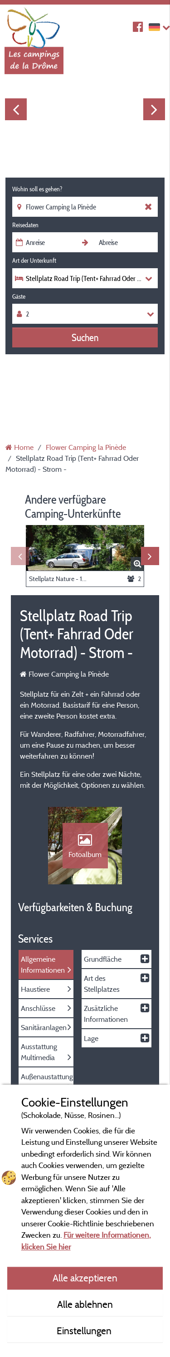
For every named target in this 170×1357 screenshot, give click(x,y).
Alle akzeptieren (85, 1278)
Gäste (18, 296)
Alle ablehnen (85, 1304)
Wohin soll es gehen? (37, 189)
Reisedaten (25, 225)
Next (154, 109)
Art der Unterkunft (34, 260)
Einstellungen (85, 1331)
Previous (16, 109)
